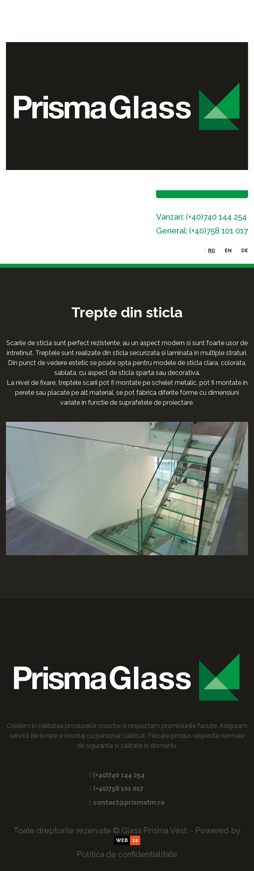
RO (211, 250)
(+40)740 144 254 (216, 217)
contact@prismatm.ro (129, 802)
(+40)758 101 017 (218, 231)
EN (228, 250)
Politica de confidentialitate (127, 854)
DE (244, 250)
